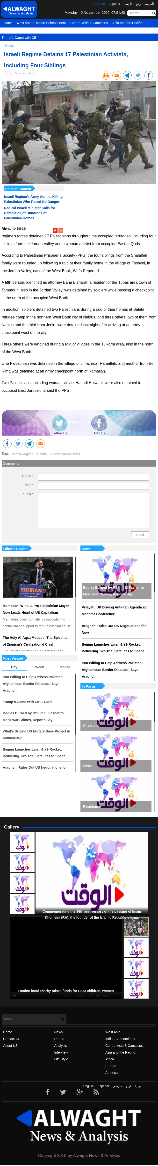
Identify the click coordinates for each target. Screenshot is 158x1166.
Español (114, 4)
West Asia (23, 23)
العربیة (149, 4)
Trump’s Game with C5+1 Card (25, 38)
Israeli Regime (22, 454)
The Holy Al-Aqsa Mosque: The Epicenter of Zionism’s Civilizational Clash (36, 641)
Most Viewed (13, 658)
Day (14, 667)
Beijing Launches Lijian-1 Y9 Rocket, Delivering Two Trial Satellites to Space (113, 647)
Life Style (61, 1059)
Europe (21, 32)
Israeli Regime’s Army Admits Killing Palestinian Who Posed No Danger (33, 199)
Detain (41, 454)
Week (39, 667)
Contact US (12, 1039)
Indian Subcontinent (51, 23)
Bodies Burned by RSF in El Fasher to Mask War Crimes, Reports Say (113, 591)
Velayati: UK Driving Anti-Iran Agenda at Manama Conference (114, 610)
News (86, 549)
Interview (61, 1052)
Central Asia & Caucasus (89, 23)
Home (7, 23)
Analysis (60, 1046)
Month (65, 667)
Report (59, 1039)
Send (140, 535)
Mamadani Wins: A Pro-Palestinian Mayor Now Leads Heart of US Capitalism (36, 609)
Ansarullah (91, 725)
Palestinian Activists (64, 454)
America (37, 32)
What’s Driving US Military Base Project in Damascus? (36, 734)
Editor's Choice (15, 549)
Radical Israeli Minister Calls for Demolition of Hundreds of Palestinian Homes (29, 213)
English (99, 4)
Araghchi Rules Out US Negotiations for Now (114, 629)
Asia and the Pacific (127, 23)
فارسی (128, 4)
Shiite (87, 766)
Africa (7, 32)
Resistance (92, 806)
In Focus (89, 686)
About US (10, 1046)
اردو (139, 4)
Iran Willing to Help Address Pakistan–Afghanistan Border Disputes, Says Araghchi (112, 669)
